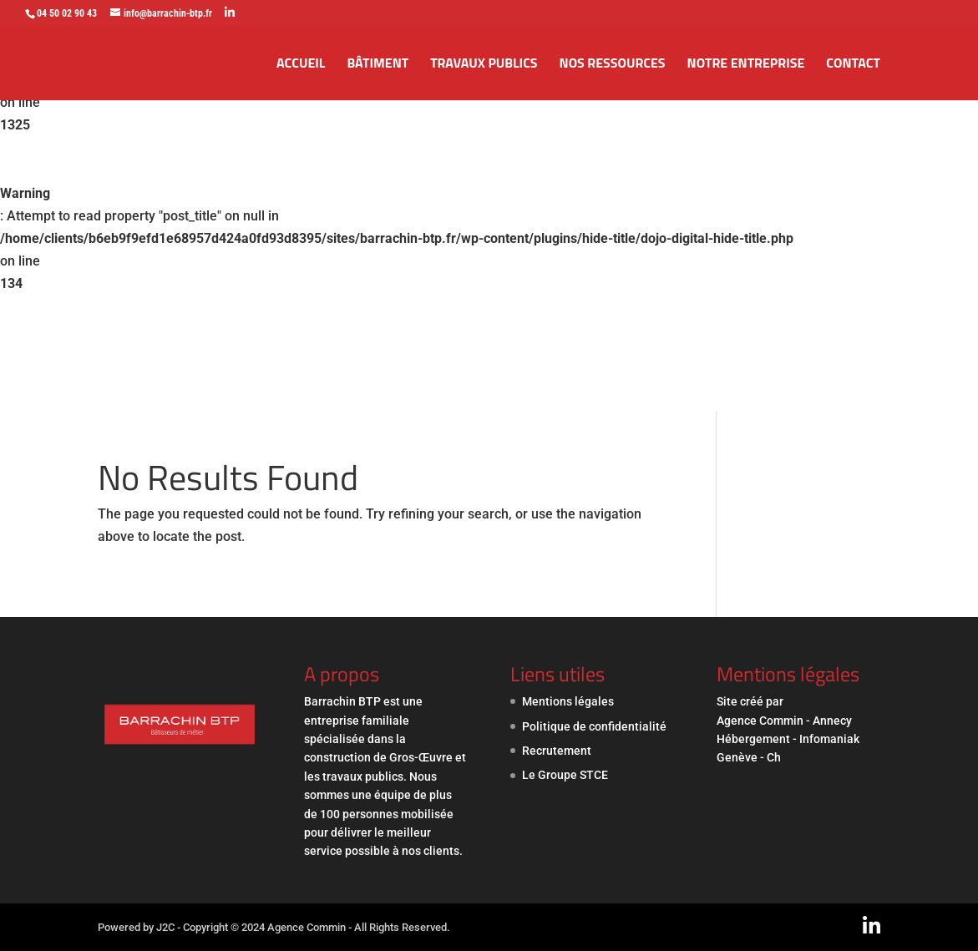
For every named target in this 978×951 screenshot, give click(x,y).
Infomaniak (829, 739)
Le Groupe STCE (565, 775)
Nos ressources (613, 65)
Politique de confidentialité (594, 726)
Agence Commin (761, 720)
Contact (853, 65)
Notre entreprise (746, 65)
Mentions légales (568, 701)
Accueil (300, 65)
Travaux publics (483, 65)
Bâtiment (377, 65)
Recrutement (556, 750)
